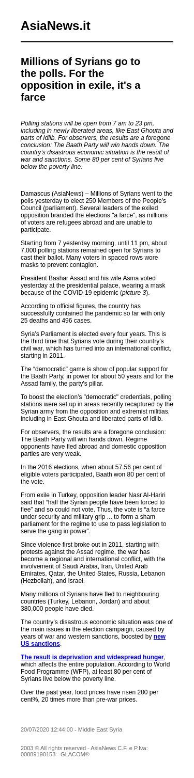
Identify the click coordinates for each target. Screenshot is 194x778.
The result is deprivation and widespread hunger (92, 657)
